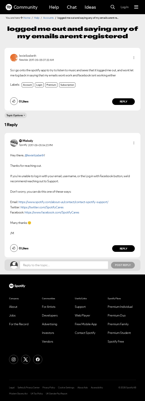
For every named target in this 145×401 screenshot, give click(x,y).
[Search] (113, 7)
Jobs (12, 315)
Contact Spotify (85, 333)
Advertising (49, 324)
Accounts (48, 18)
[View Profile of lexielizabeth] (27, 56)
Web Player (82, 315)
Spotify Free (116, 341)
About (13, 307)
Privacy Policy (48, 387)
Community (21, 7)
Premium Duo (117, 315)
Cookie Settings (66, 387)
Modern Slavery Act (18, 393)
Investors (48, 333)
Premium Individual (120, 307)
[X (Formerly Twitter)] (25, 359)
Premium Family (118, 324)
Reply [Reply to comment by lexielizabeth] (123, 101)
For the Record (18, 324)
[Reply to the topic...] (64, 265)
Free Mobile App (86, 324)
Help (54, 7)
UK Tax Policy (37, 393)
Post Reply (123, 265)
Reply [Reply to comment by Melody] (123, 249)
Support (80, 307)
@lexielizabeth (34, 155)
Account (27, 84)
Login (39, 84)
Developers (50, 315)
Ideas (90, 7)
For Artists (49, 307)
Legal (12, 387)
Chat (72, 7)
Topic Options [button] (14, 115)
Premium (51, 84)
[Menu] (136, 7)
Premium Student (119, 333)
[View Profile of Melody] (27, 141)
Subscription (67, 84)
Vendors (47, 341)
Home (26, 18)
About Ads (82, 387)
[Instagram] (13, 359)
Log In (124, 7)
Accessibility (97, 387)
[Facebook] (37, 359)
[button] (134, 57)
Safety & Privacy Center (29, 387)
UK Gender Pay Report (56, 393)
